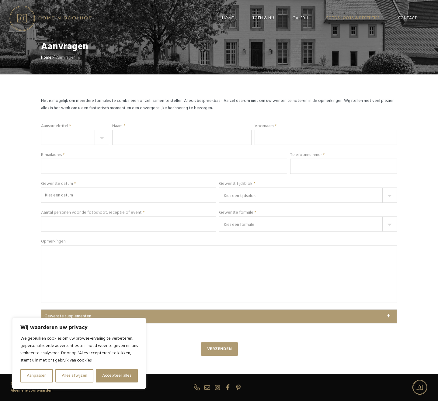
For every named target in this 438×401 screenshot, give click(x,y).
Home (46, 57)
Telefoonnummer (307, 208)
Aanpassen (37, 375)
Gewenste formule (237, 266)
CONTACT (407, 18)
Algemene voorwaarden (31, 391)
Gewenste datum (58, 237)
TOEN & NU (263, 18)
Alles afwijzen (74, 375)
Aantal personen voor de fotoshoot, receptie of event (92, 266)
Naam (118, 180)
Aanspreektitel (56, 180)
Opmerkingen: (54, 295)
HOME (228, 18)
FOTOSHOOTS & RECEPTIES (353, 18)
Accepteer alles (116, 375)
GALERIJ (300, 18)
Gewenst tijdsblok (237, 237)
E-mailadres (52, 208)
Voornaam (265, 180)
